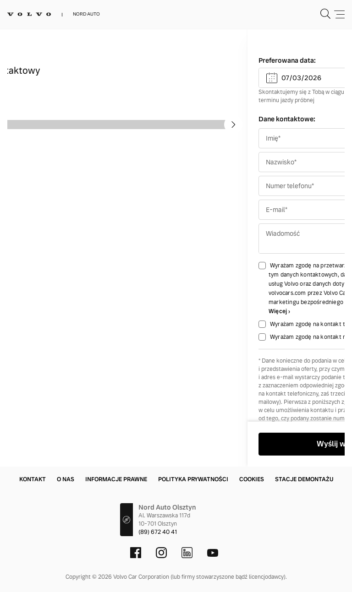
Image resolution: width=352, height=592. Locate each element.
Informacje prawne (116, 479)
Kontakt (32, 479)
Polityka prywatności (193, 479)
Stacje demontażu (304, 479)
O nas (65, 479)
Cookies (251, 479)
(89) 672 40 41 (157, 532)
